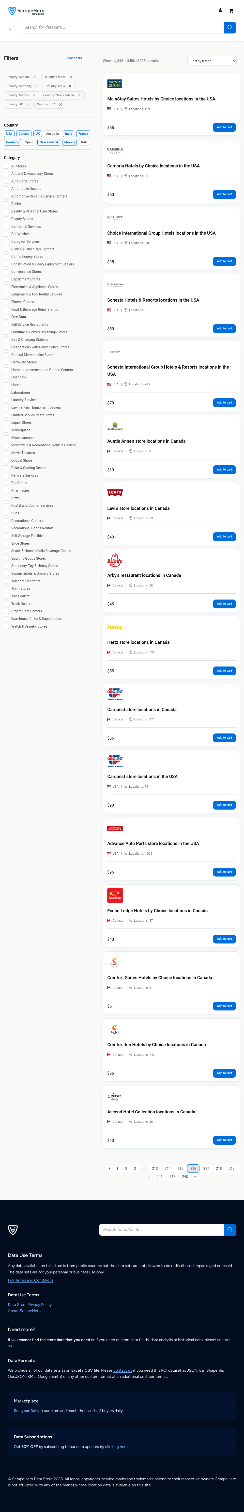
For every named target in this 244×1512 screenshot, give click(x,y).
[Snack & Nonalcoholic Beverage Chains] (6, 551)
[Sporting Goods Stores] (6, 558)
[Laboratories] (6, 392)
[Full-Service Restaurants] (6, 324)
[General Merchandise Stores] (6, 354)
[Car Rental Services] (6, 226)
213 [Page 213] (155, 1169)
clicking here (116, 1446)
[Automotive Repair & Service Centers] (6, 196)
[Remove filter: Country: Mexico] (34, 95)
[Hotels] (6, 384)
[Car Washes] (6, 234)
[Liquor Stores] (6, 422)
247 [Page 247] (172, 1177)
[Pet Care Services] (6, 475)
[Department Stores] (6, 279)
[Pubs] (6, 513)
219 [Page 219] (232, 1169)
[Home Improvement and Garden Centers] (6, 369)
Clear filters (73, 58)
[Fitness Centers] (6, 301)
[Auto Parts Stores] (6, 181)
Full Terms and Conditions (30, 1280)
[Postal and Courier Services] (6, 505)
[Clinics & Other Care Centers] (6, 249)
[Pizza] (6, 498)
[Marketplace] (6, 430)
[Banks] (6, 203)
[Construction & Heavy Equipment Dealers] (6, 264)
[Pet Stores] (6, 483)
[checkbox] (9, 133)
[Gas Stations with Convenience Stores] (6, 347)
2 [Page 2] (126, 1169)
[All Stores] (6, 166)
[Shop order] (212, 60)
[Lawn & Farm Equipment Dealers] (6, 407)
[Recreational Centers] (6, 520)
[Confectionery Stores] (6, 256)
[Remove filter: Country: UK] (28, 104)
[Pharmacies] (6, 490)
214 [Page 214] (168, 1169)
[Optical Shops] (6, 460)
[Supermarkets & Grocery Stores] (6, 573)
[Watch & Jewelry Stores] (6, 626)
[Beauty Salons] (6, 218)
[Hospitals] (6, 377)
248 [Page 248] (185, 1177)
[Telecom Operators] (6, 581)
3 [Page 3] (135, 1169)
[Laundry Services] (6, 400)
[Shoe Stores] (6, 543)
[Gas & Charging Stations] (6, 339)
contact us (122, 1370)
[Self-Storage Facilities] (6, 535)
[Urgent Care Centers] (6, 611)
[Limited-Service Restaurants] (6, 415)
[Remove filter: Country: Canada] (34, 77)
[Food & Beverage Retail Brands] (6, 309)
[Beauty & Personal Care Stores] (6, 211)
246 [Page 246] (160, 1177)
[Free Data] (6, 317)
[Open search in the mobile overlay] (128, 27)
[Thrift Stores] (6, 588)
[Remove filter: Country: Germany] (36, 86)
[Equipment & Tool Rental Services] (6, 294)
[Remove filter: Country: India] (70, 86)
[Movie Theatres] (6, 452)
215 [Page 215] (180, 1169)
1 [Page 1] (117, 1169)
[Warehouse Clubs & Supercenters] (6, 618)
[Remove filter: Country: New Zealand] (79, 95)
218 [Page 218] (219, 1169)
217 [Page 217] (206, 1169)
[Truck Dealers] (6, 603)
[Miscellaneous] (6, 437)
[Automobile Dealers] (6, 188)
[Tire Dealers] (6, 596)
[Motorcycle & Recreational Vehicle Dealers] (6, 445)
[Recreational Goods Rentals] (6, 528)
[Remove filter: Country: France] (71, 77)
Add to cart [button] (224, 127)
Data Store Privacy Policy (30, 1304)
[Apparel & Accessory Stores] (6, 173)
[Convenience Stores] (6, 271)
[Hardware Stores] (6, 362)
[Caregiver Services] (6, 241)
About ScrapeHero (24, 1310)
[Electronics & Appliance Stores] (6, 286)
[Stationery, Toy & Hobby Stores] (6, 566)
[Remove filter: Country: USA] (61, 104)
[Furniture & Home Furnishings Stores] (6, 332)
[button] (10, 27)
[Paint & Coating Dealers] (6, 467)
